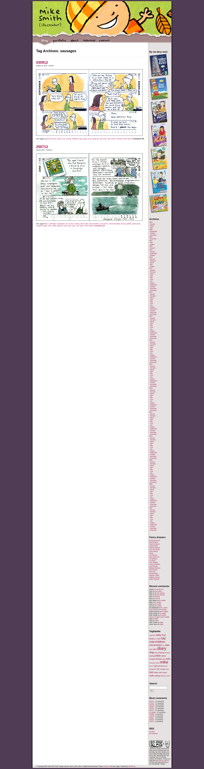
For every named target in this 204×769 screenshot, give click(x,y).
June (151, 279)
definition (75, 139)
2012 (150, 388)
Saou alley (158, 591)
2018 (150, 257)
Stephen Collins (154, 575)
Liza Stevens (153, 566)
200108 (151, 705)
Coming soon (159, 589)
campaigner (61, 224)
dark (150, 649)
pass (73, 226)
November (153, 288)
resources (89, 42)
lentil (104, 139)
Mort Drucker (153, 570)
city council (69, 224)
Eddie (156, 619)
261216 (151, 708)
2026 (150, 222)
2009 (150, 460)
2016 (150, 292)
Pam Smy (152, 572)
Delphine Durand (154, 548)
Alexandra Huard (154, 540)
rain (158, 669)
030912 (42, 62)
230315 (151, 707)
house (159, 659)
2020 (150, 246)
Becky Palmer (153, 542)
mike (108, 139)
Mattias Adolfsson (154, 568)
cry (163, 645)
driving (167, 653)
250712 (42, 147)
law (101, 139)
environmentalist (114, 224)
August (152, 244)
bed (164, 635)
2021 (150, 240)
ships (81, 226)
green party (136, 224)
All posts (152, 732)
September (153, 231)
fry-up (90, 139)
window (163, 676)
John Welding (153, 562)
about (74, 42)
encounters (104, 224)
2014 (150, 340)
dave (155, 649)
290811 (151, 718)
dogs (156, 653)
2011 (150, 412)
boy (155, 639)
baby (159, 635)
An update (162, 600)
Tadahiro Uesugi (154, 577)
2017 (150, 268)
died (90, 224)
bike (46, 224)
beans (59, 139)
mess (157, 663)
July (151, 281)
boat (151, 638)
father (163, 656)
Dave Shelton (153, 546)
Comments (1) (99, 226)
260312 (151, 719)
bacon (54, 139)
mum (151, 666)
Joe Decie (152, 560)
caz (63, 139)
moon (50, 226)
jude (163, 659)
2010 (150, 436)
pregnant (152, 669)
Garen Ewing (153, 551)
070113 (151, 703)
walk (151, 675)
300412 (151, 710)
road (167, 669)
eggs (85, 139)
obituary (59, 226)
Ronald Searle (153, 573)
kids (168, 658)
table (156, 673)
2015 (150, 316)
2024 (150, 237)
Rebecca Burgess (155, 617)
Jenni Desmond (154, 557)
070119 (157, 596)
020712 (151, 721)
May (151, 242)
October (152, 233)
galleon (129, 224)
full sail (123, 224)
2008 (150, 484)
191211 (151, 701)
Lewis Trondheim (154, 564)
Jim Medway (153, 559)
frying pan (95, 139)
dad (167, 645)
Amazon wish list (163, 760)
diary (80, 139)
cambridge (52, 224)
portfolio (59, 42)
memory (152, 663)
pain (69, 226)
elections (96, 224)
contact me (106, 766)
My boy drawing (160, 593)
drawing (161, 653)
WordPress (131, 766)
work (168, 676)
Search (153, 683)
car (158, 638)
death (82, 224)
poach (113, 139)
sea (77, 226)
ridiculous (120, 139)
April (151, 228)
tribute (91, 226)
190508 (151, 714)
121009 (151, 716)
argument (48, 139)
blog (44, 42)
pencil (160, 666)
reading (162, 669)
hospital (152, 659)
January (152, 224)
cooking (68, 139)
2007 (150, 508)
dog (151, 652)
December (153, 235)
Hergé (151, 553)
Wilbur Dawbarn (154, 579)
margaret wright (41, 226)
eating (151, 656)
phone (165, 666)
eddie (158, 655)
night (54, 226)
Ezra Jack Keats (154, 549)
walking (157, 676)
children (160, 641)
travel (164, 673)
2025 (150, 229)
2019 (150, 250)
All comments (153, 733)
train (160, 673)
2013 (150, 364)
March (152, 226)
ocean (65, 226)
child (151, 641)
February (153, 261)
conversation (155, 645)
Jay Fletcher (153, 555)
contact (104, 42)
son (151, 672)
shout (86, 226)
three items (128, 139)
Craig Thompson (154, 544)
